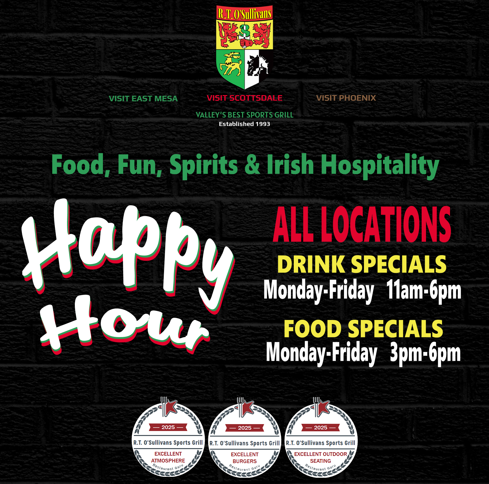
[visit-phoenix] (346, 95)
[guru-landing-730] (244, 398)
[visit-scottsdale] (244, 95)
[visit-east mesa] (143, 96)
